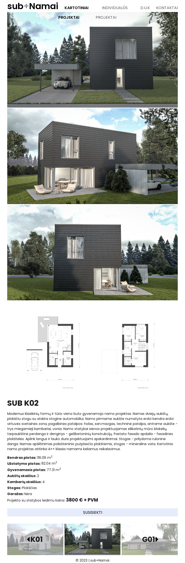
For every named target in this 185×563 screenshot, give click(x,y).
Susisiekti (92, 512)
